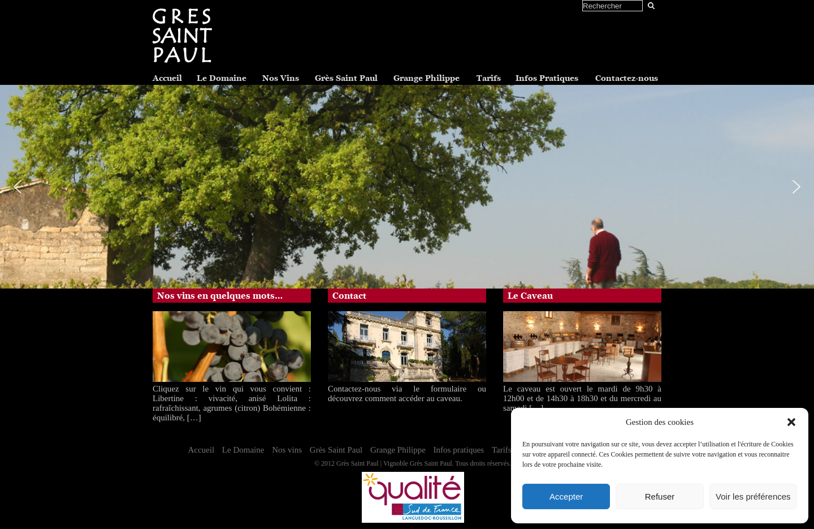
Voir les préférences (753, 496)
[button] (791, 422)
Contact (349, 296)
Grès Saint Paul (346, 78)
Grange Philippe (426, 78)
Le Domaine (221, 78)
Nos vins (287, 449)
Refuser (660, 496)
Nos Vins (280, 78)
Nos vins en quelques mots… (220, 296)
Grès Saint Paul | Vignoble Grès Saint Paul (394, 463)
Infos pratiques (459, 449)
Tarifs (489, 78)
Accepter (566, 496)
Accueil (167, 78)
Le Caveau (530, 296)
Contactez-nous (626, 78)
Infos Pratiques (547, 78)
